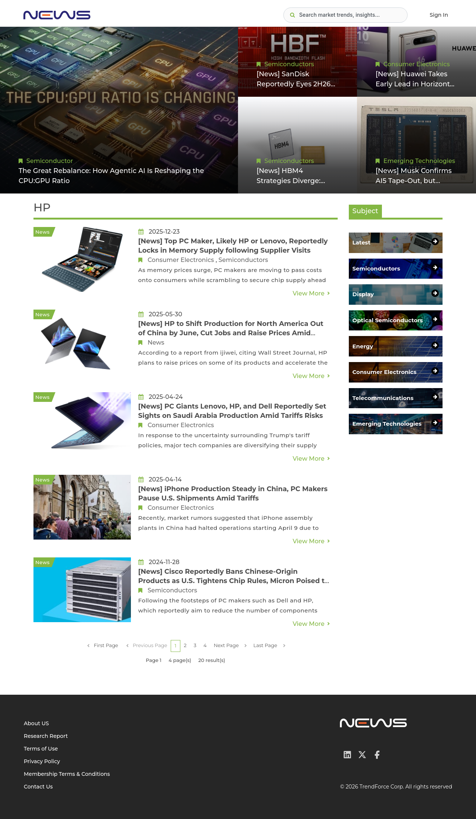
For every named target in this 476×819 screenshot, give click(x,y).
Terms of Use (41, 748)
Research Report (46, 736)
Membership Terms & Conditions (67, 774)
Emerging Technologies (419, 160)
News (156, 342)
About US (36, 723)
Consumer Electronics (416, 64)
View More (309, 293)
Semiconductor (49, 160)
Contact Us (38, 786)
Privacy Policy (42, 761)
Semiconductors (289, 64)
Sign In (439, 15)
